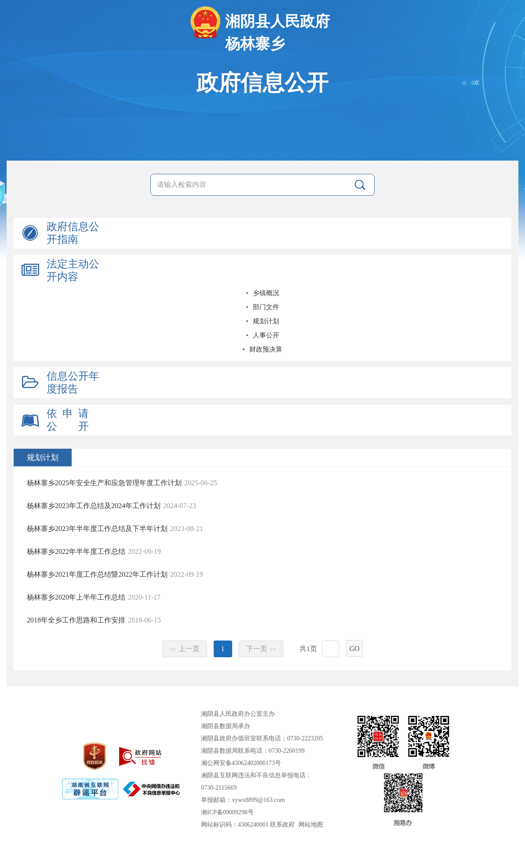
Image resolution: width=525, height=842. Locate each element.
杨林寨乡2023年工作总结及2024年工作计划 (93, 505)
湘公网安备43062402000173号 (241, 763)
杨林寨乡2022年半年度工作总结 (76, 551)
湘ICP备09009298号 (227, 812)
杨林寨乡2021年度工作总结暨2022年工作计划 (97, 574)
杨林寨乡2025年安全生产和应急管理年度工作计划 (104, 483)
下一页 (261, 648)
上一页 (185, 648)
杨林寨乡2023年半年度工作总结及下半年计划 (97, 528)
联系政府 (282, 824)
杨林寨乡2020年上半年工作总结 (76, 597)
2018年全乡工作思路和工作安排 (76, 620)
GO (354, 648)
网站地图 (311, 824)
